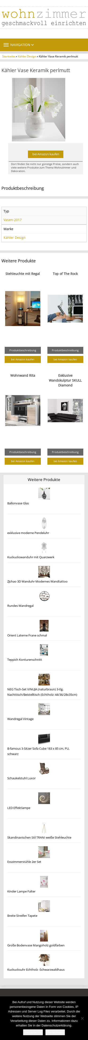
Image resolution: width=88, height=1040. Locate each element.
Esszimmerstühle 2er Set (24, 862)
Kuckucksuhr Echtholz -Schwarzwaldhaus (36, 970)
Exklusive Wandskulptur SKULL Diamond (65, 380)
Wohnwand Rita (22, 375)
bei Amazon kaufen (45, 154)
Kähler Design (27, 56)
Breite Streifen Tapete (22, 916)
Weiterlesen (55, 1032)
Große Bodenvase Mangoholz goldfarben (36, 945)
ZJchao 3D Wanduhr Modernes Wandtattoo (37, 581)
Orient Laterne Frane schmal (27, 635)
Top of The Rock (65, 273)
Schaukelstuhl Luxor (21, 778)
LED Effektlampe (18, 808)
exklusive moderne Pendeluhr (28, 533)
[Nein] (82, 1018)
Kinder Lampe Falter (21, 891)
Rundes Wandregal (20, 606)
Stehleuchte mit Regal (22, 273)
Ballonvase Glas (18, 503)
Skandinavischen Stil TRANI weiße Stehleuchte (39, 838)
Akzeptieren (33, 1032)
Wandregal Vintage (20, 719)
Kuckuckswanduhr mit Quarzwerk (30, 557)
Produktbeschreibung (22, 350)
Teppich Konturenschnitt (24, 660)
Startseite (8, 56)
